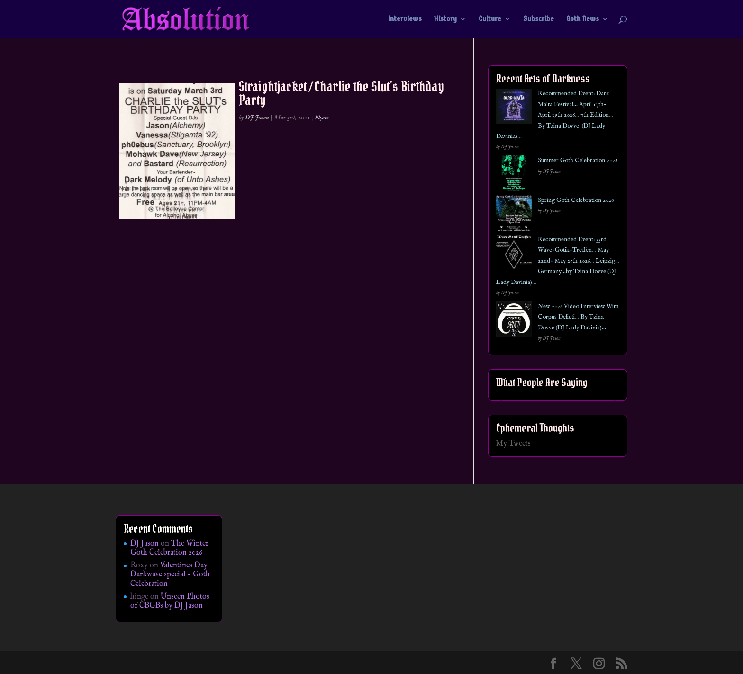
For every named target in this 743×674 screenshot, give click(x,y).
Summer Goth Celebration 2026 (577, 160)
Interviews (405, 19)
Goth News (582, 19)
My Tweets (513, 443)
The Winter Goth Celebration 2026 (169, 548)
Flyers (322, 117)
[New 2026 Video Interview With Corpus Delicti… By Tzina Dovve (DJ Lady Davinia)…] (514, 321)
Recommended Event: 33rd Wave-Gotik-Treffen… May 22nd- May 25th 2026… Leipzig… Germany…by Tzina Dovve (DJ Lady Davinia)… (557, 261)
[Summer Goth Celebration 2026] (514, 175)
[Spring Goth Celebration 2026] (514, 215)
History (445, 19)
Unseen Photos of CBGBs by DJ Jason (169, 601)
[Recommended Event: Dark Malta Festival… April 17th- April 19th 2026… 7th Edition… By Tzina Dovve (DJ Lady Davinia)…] (514, 108)
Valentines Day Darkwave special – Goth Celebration (170, 574)
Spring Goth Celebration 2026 (576, 200)
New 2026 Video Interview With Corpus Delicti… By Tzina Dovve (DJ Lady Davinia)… (578, 317)
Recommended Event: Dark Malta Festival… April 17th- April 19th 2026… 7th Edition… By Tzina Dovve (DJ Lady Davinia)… (554, 115)
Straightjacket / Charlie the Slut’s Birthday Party (341, 93)
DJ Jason (257, 117)
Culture (490, 19)
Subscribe (538, 19)
